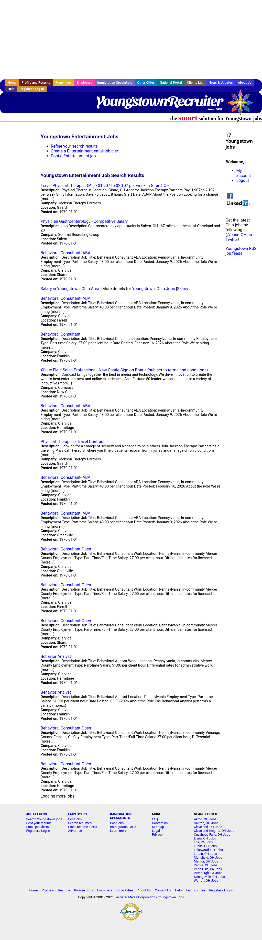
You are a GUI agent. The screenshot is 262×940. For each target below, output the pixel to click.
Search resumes (80, 823)
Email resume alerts (82, 827)
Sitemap (158, 827)
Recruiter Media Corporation (134, 897)
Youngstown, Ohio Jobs (153, 288)
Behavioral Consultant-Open (66, 549)
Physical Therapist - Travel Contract (73, 441)
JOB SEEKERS (36, 814)
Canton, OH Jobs (206, 823)
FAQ (155, 819)
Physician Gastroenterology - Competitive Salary (84, 221)
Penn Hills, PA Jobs (208, 869)
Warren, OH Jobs (206, 880)
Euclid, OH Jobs (205, 846)
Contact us (160, 823)
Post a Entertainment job (73, 155)
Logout (242, 180)
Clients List (195, 82)
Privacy (157, 834)
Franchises (64, 82)
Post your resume (39, 823)
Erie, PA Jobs (203, 842)
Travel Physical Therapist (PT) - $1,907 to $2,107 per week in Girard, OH (105, 185)
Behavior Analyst (56, 656)
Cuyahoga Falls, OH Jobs (212, 834)
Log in (45, 831)
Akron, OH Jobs (205, 819)
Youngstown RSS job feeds (240, 251)
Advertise (75, 831)
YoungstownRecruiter (159, 101)
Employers (84, 82)
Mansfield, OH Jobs (208, 857)
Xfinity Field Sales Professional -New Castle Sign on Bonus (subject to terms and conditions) (124, 370)
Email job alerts (37, 827)
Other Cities (146, 82)
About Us (244, 82)
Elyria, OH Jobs (205, 838)
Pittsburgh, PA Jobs (208, 873)
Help (11, 89)
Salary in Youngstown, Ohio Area (70, 288)
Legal (156, 831)
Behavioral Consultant (61, 334)
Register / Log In (32, 89)
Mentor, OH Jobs (206, 861)
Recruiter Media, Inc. (242, 105)
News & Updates (221, 82)
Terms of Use (195, 890)
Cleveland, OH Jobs (208, 827)
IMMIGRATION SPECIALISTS (121, 816)
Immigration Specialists (114, 82)
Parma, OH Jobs (205, 865)
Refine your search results (74, 146)
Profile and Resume (35, 82)
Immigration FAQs (123, 827)
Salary (182, 288)
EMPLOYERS (77, 814)
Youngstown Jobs (171, 897)
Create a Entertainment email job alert (85, 151)
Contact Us (163, 890)
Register (32, 831)
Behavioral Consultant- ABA (66, 252)
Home (12, 82)
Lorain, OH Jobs (205, 854)
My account (243, 173)
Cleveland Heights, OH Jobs (214, 831)
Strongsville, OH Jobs (209, 877)
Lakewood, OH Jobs (208, 850)
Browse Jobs (83, 890)
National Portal (171, 82)
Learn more (118, 831)
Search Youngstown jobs (44, 819)
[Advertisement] (131, 39)
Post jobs (75, 819)
